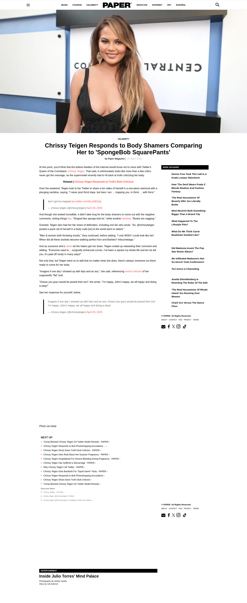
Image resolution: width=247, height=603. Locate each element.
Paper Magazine (116, 158)
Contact (173, 320)
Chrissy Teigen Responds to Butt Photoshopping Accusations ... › (75, 446)
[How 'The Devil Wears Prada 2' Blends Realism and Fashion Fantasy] (166, 187)
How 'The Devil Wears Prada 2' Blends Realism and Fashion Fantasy (189, 188)
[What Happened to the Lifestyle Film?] (166, 223)
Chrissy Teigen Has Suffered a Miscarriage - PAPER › (69, 463)
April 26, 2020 (94, 208)
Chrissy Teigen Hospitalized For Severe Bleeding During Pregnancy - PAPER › (81, 459)
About (164, 320)
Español (181, 5)
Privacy (187, 320)
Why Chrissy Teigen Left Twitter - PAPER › (64, 467)
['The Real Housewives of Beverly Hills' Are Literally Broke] (166, 200)
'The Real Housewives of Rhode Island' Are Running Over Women (190, 293)
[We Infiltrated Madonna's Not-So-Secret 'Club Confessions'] (166, 261)
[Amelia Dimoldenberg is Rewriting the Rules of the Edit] (166, 281)
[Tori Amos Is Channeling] (166, 271)
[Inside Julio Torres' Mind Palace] (98, 539)
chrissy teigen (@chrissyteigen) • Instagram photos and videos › (67, 500)
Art (169, 5)
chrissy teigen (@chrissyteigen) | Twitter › (59, 496)
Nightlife (142, 5)
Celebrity (92, 5)
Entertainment (49, 571)
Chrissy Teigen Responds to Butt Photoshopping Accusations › (73, 475)
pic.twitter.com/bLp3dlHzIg (86, 201)
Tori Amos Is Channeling (185, 269)
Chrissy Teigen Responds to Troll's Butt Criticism (103, 181)
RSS (180, 320)
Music (64, 5)
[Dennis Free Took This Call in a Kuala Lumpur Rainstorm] (166, 176)
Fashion (77, 5)
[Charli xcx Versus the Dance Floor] (166, 305)
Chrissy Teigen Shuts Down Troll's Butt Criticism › (67, 479)
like (70, 218)
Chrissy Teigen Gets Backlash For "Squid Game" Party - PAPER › (75, 471)
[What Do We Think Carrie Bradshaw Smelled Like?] (166, 234)
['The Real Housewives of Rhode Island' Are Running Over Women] (166, 292)
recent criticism (133, 271)
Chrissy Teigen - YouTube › (53, 492)
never (69, 246)
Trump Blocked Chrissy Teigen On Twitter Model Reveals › (72, 484)
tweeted (126, 218)
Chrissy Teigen (76, 171)
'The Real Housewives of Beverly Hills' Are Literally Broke (186, 201)
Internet (157, 5)
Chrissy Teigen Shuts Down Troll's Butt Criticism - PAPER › (72, 450)
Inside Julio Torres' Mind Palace (69, 576)
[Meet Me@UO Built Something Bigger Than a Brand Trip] (166, 213)
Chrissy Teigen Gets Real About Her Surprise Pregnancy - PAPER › (76, 454)
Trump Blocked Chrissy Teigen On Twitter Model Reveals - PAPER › (76, 442)
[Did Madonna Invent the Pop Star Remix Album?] (166, 250)
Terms (196, 320)
